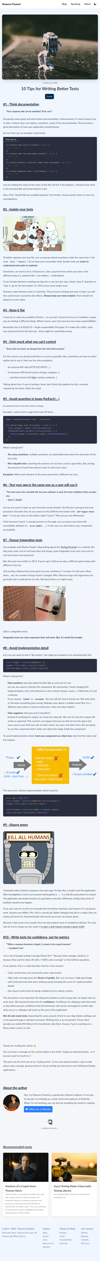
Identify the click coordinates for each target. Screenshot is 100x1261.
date (34, 377)
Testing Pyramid (69, 547)
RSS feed (85, 1243)
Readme (46, 1247)
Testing (49, 96)
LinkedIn (85, 1239)
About (46, 1236)
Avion (62, 1236)
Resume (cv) (48, 1243)
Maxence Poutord (11, 4)
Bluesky (84, 1236)
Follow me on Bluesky (38, 1109)
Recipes (63, 1232)
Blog (45, 1232)
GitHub (22, 1236)
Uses (45, 1239)
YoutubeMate (66, 1239)
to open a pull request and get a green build (62, 926)
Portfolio (63, 1243)
